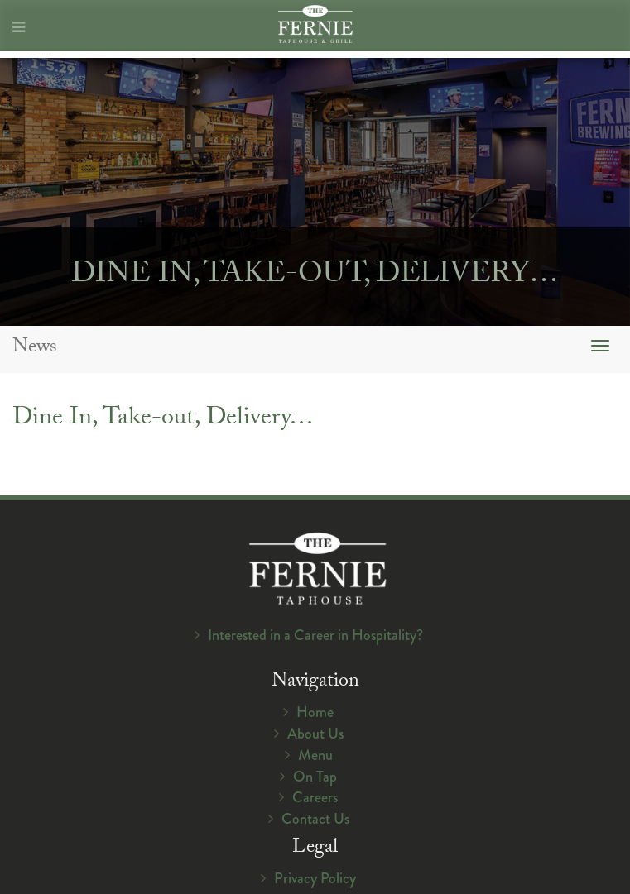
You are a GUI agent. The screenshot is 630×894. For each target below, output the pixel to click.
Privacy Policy (315, 878)
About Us (315, 733)
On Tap (315, 776)
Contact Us (315, 818)
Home (315, 712)
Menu (315, 755)
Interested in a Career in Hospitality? (315, 635)
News (34, 349)
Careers (315, 797)
